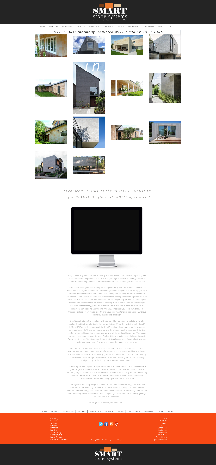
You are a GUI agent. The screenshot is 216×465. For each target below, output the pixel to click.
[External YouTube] (106, 231)
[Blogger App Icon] (111, 424)
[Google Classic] (116, 424)
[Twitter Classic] (101, 424)
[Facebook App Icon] (106, 424)
